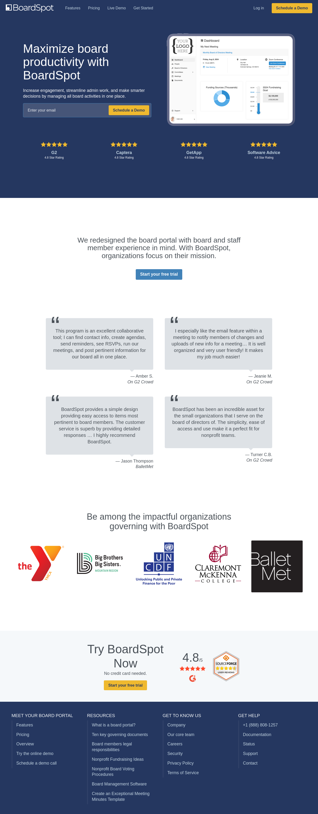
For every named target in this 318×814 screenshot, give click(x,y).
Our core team (180, 734)
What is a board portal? (113, 725)
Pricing (94, 8)
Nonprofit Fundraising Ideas (118, 759)
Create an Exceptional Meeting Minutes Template (121, 796)
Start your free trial (159, 274)
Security (175, 753)
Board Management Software (119, 784)
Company (176, 725)
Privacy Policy (180, 763)
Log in (258, 8)
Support (250, 753)
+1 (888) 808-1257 (260, 725)
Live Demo (116, 8)
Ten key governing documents (120, 734)
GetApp (194, 152)
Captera (124, 152)
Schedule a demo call (36, 763)
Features (72, 8)
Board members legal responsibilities (112, 747)
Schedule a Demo (292, 8)
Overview (25, 744)
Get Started (143, 8)
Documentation (257, 734)
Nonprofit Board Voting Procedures (113, 771)
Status (249, 744)
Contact (250, 763)
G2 (54, 152)
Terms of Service (183, 772)
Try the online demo (34, 753)
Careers (175, 744)
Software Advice (263, 152)
